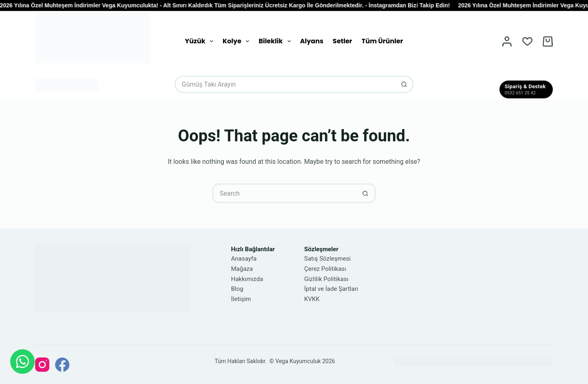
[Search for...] (285, 84)
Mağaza (242, 268)
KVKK (312, 299)
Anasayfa (244, 258)
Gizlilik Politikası (326, 279)
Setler (342, 41)
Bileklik (276, 41)
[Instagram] (42, 364)
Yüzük (200, 41)
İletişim (241, 299)
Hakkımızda (247, 279)
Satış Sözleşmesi (327, 258)
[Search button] (405, 84)
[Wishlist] (527, 41)
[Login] (507, 41)
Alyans (311, 41)
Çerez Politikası (325, 268)
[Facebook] (62, 364)
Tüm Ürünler (382, 41)
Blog (237, 288)
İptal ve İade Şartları (331, 288)
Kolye (237, 41)
